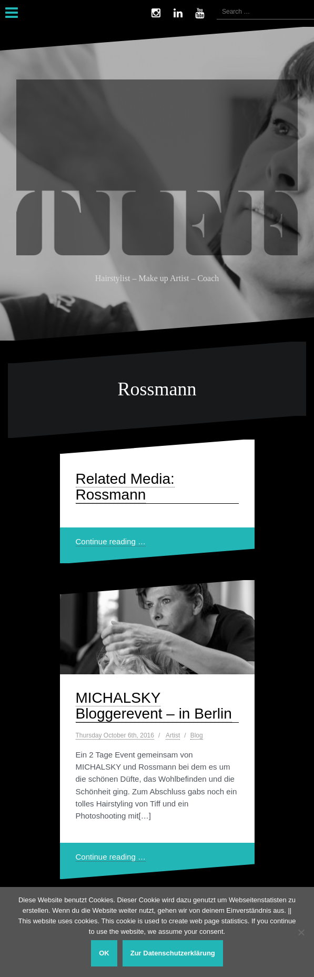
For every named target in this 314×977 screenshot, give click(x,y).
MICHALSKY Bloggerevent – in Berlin (154, 706)
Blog (196, 735)
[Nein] (301, 932)
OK (104, 953)
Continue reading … (111, 541)
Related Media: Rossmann (125, 487)
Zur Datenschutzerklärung (172, 953)
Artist (173, 735)
